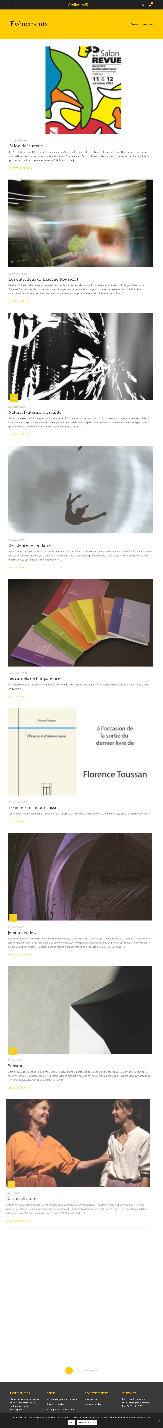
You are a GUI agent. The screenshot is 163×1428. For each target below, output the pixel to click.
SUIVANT (91, 1370)
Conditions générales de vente (62, 1399)
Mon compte (91, 1399)
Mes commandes (93, 1404)
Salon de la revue (26, 146)
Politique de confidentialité (60, 1409)
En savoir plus (20, 168)
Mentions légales (55, 1404)
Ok (71, 1422)
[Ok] (159, 1420)
